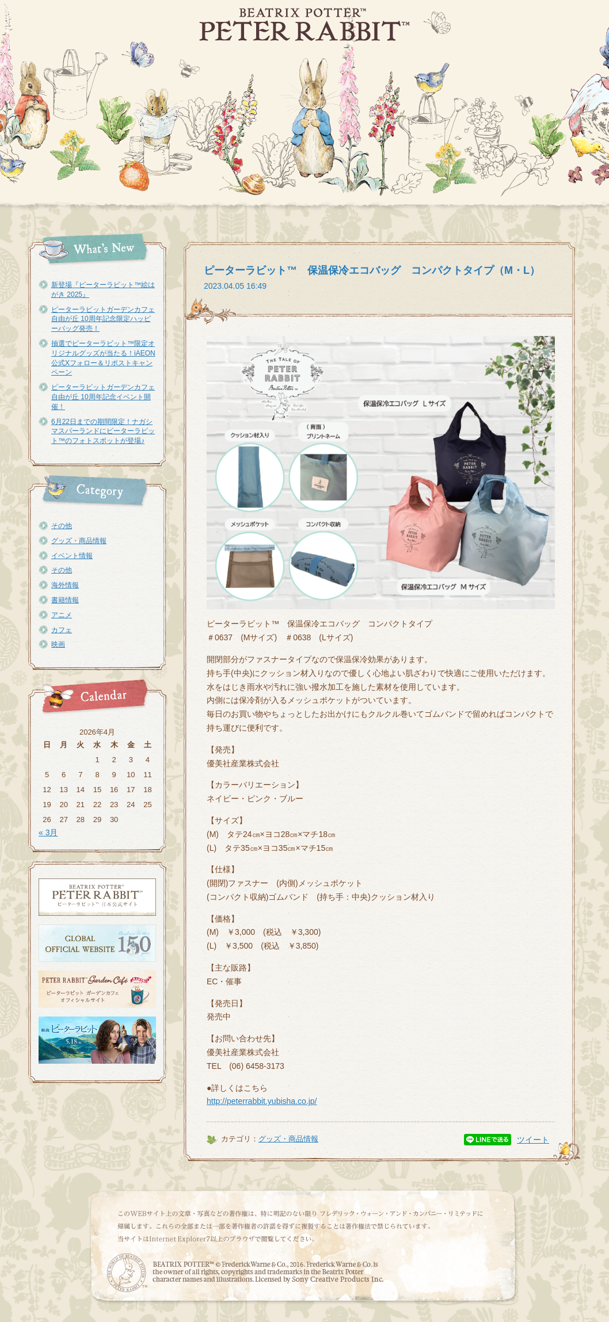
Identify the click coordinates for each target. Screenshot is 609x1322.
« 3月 (48, 832)
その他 (61, 526)
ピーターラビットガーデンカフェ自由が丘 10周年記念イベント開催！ (103, 397)
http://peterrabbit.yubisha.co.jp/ (262, 1101)
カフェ (61, 630)
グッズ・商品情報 (78, 541)
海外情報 (65, 585)
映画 (58, 644)
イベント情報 (72, 556)
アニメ (61, 615)
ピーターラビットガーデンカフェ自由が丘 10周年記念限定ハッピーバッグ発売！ (103, 319)
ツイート (533, 1139)
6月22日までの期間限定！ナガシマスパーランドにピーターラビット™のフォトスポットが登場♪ (103, 431)
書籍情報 (65, 600)
